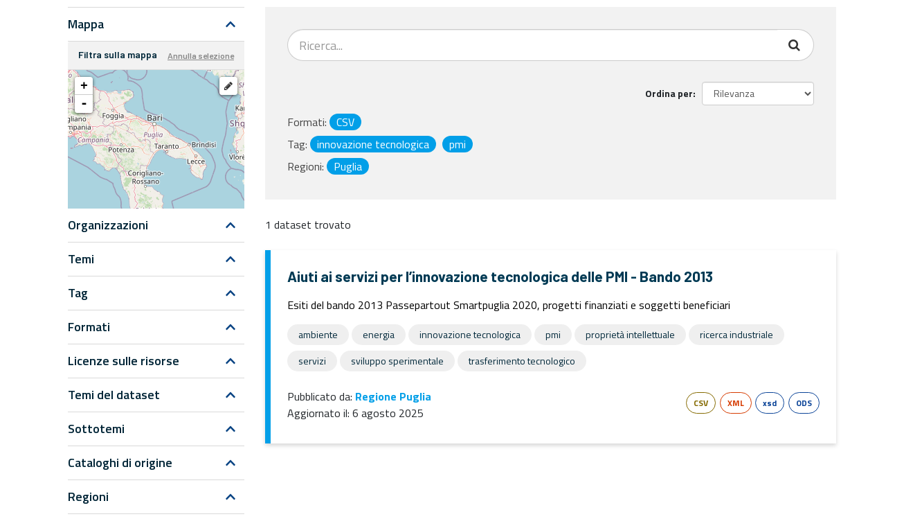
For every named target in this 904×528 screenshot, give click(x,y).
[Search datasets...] (532, 45)
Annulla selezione (201, 55)
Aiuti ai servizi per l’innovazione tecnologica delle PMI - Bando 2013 (500, 276)
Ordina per (669, 93)
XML (735, 403)
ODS (804, 403)
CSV (701, 403)
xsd (770, 403)
